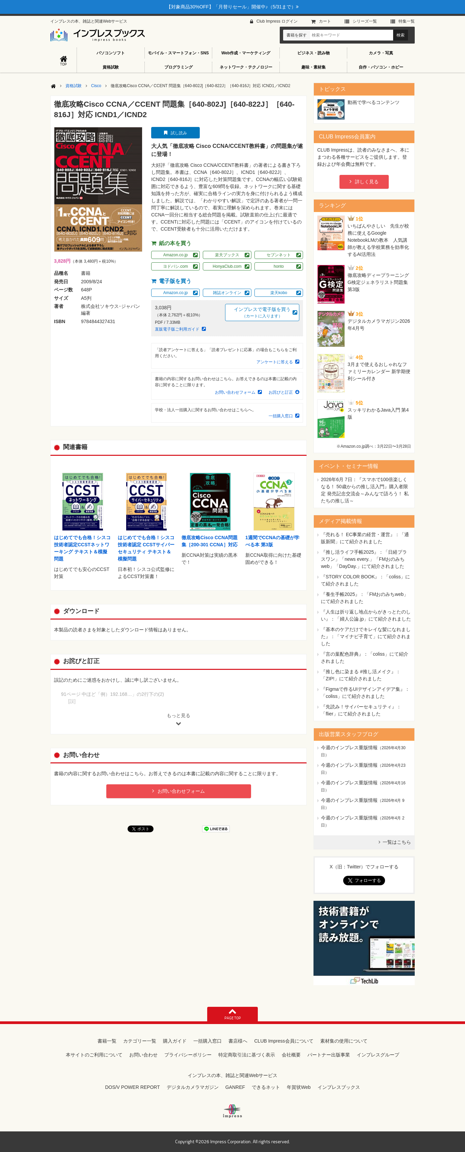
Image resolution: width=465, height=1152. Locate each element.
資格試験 (111, 67)
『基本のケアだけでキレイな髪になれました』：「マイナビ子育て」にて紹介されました (366, 636)
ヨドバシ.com (175, 266)
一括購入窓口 (281, 416)
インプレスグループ (378, 1054)
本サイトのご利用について (94, 1054)
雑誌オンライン (227, 292)
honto (279, 266)
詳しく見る (367, 181)
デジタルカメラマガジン (193, 1087)
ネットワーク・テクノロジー (246, 67)
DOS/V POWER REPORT (132, 1087)
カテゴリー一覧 (139, 1041)
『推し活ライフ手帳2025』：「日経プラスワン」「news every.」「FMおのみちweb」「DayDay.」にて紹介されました (364, 559)
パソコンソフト (111, 53)
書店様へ (237, 1041)
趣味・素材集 (313, 67)
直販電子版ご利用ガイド (177, 329)
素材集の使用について (343, 1041)
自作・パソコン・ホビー (381, 67)
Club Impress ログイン (277, 21)
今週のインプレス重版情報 (349, 747)
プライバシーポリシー (188, 1054)
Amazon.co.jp (175, 255)
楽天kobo (278, 292)
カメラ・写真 (381, 53)
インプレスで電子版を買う (262, 313)
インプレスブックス (339, 1087)
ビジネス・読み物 (313, 53)
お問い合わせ (143, 1054)
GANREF (235, 1087)
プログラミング (178, 67)
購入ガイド (175, 1041)
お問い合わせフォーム (235, 392)
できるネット (266, 1087)
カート (325, 21)
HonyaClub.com (227, 266)
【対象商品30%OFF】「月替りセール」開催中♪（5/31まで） (232, 6)
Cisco (96, 85)
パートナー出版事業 (328, 1054)
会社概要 (291, 1054)
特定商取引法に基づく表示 (246, 1054)
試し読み (179, 133)
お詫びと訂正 (281, 392)
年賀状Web (299, 1087)
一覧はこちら (397, 842)
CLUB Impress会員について (283, 1041)
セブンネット (279, 255)
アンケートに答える (274, 362)
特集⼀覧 (407, 21)
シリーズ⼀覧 (365, 21)
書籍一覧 (107, 1041)
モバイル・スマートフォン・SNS (178, 53)
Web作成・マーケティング (245, 53)
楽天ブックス (227, 255)
